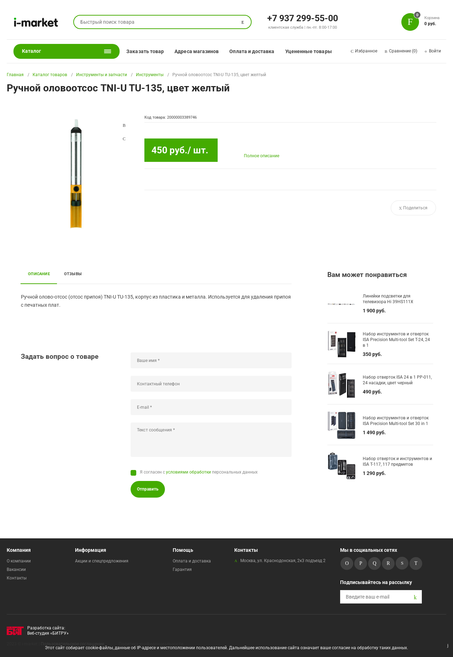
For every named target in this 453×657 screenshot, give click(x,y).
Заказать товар (145, 51)
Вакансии (16, 569)
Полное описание (261, 155)
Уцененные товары (308, 51)
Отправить (148, 489)
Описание (39, 273)
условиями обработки (188, 472)
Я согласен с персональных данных (199, 472)
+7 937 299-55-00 (302, 17)
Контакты (17, 578)
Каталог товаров (50, 74)
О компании (19, 561)
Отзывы (73, 273)
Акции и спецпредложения (101, 561)
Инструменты (150, 74)
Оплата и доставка (251, 51)
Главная (15, 74)
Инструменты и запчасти (101, 74)
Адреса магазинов (196, 51)
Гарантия (182, 569)
